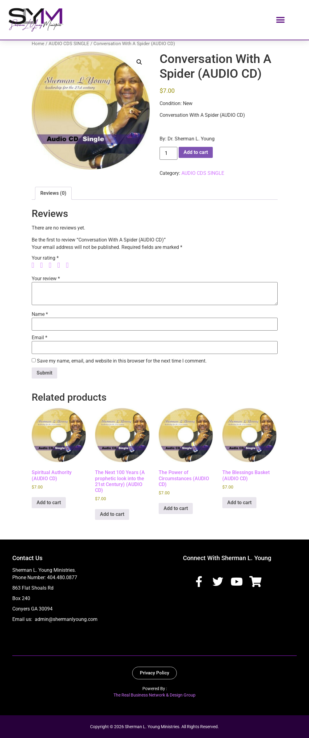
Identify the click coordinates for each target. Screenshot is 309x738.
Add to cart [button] (49, 502)
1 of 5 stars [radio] (35, 265)
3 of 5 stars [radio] (52, 265)
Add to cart (196, 152)
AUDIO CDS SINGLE (69, 43)
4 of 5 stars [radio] (61, 265)
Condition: (171, 103)
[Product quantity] (168, 153)
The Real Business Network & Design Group (154, 695)
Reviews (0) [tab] (53, 193)
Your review (46, 278)
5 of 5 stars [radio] (69, 265)
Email (39, 337)
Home (38, 43)
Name (40, 314)
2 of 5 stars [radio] (44, 265)
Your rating (45, 258)
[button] (280, 20)
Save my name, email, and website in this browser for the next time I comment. (122, 361)
